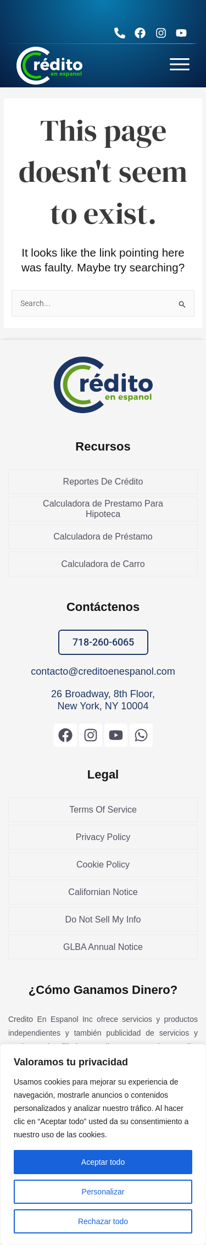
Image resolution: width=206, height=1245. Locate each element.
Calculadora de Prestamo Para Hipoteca (103, 509)
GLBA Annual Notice (103, 947)
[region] (103, 1144)
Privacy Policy (103, 837)
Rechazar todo (103, 1221)
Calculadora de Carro (102, 564)
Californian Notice (102, 892)
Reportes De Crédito (103, 481)
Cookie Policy (103, 864)
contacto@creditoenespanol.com (103, 671)
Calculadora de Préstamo (103, 536)
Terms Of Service (103, 809)
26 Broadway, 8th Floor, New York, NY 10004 (103, 700)
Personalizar (103, 1191)
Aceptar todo (103, 1162)
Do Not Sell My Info (103, 919)
